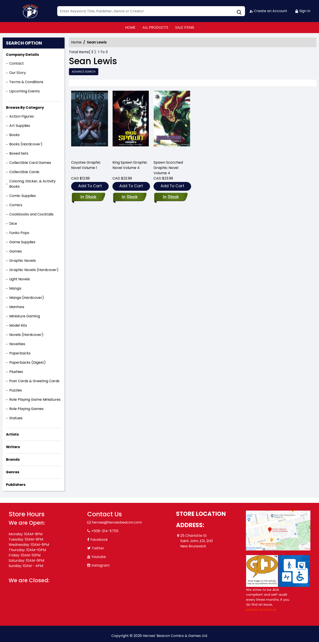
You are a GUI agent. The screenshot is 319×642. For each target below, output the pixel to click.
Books (14, 134)
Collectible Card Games (30, 162)
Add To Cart (90, 186)
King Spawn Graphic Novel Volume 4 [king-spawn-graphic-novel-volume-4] (129, 165)
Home (76, 42)
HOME (130, 27)
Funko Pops (19, 232)
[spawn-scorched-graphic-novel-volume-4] (172, 123)
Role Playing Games (26, 408)
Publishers (15, 484)
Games (15, 251)
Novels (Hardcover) (26, 334)
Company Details (22, 54)
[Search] (151, 11)
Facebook (99, 539)
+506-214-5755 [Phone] (104, 530)
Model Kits (18, 325)
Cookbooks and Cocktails (31, 214)
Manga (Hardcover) (26, 297)
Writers (13, 446)
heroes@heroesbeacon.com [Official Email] (117, 522)
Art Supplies (19, 125)
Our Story (17, 72)
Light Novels (19, 279)
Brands (13, 459)
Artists (12, 434)
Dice (13, 223)
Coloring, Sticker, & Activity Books (32, 184)
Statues (16, 418)
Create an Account (268, 10)
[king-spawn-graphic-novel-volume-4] (130, 123)
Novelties (17, 343)
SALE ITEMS (184, 27)
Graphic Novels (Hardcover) (34, 269)
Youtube (98, 556)
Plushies (16, 371)
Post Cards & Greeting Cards (34, 381)
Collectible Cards (24, 171)
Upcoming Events (24, 91)
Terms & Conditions (26, 81)
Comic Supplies (22, 195)
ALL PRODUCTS (155, 27)
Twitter (98, 548)
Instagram (100, 565)
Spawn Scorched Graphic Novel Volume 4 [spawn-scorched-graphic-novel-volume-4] (168, 168)
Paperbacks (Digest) (27, 362)
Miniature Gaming (24, 316)
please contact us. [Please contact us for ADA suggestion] (261, 609)
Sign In (302, 10)
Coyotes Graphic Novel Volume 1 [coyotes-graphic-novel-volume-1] (86, 165)
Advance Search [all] (83, 71)
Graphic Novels (22, 260)
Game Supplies (22, 242)
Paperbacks (19, 353)
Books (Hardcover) (25, 144)
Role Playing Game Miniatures (35, 399)
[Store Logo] (31, 11)
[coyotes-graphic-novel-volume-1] (89, 123)
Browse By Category (25, 107)
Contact (16, 63)
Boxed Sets (18, 153)
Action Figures (21, 116)
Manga (15, 288)
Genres (12, 472)
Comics (15, 205)
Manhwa (16, 306)
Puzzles (15, 390)
